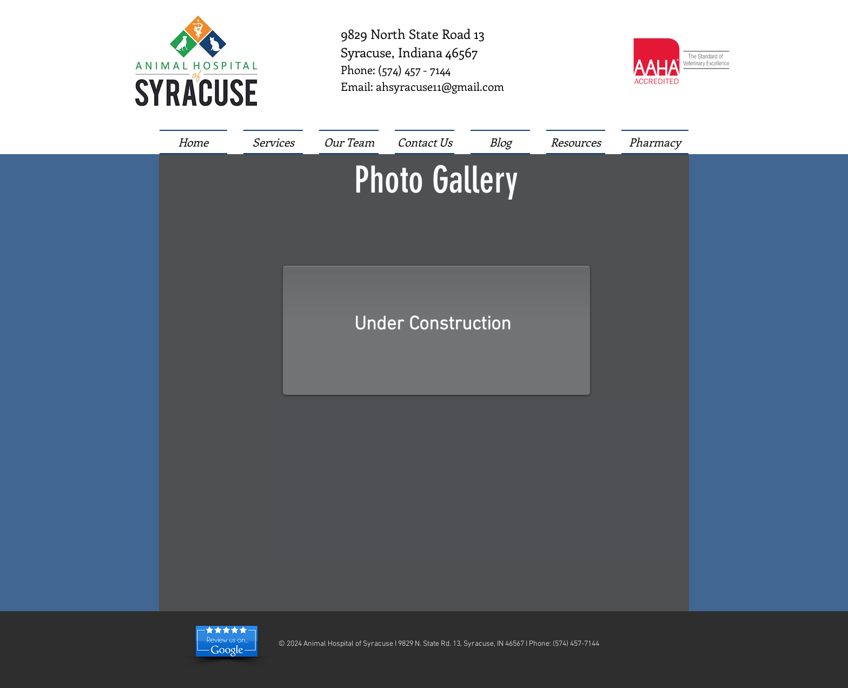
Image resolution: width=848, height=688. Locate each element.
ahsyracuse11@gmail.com (440, 86)
